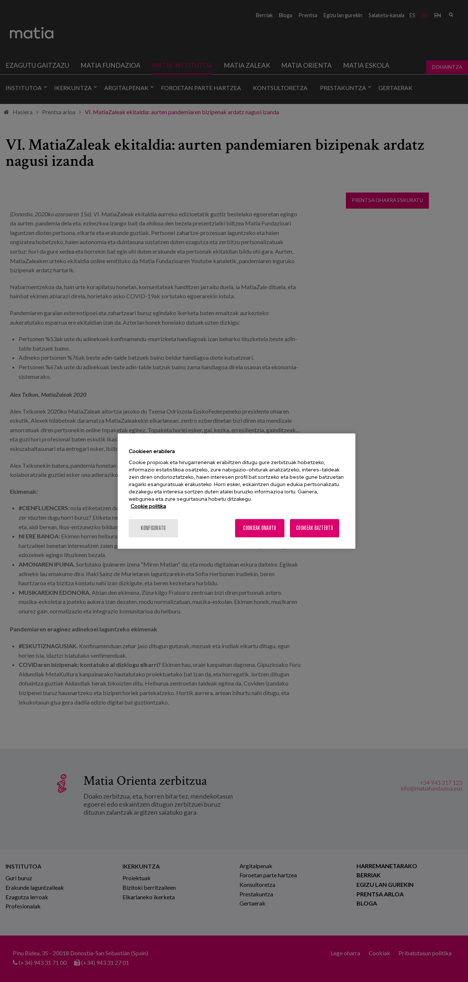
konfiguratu (153, 528)
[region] (236, 491)
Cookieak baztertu (314, 528)
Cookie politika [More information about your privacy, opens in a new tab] (148, 506)
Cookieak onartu (259, 528)
